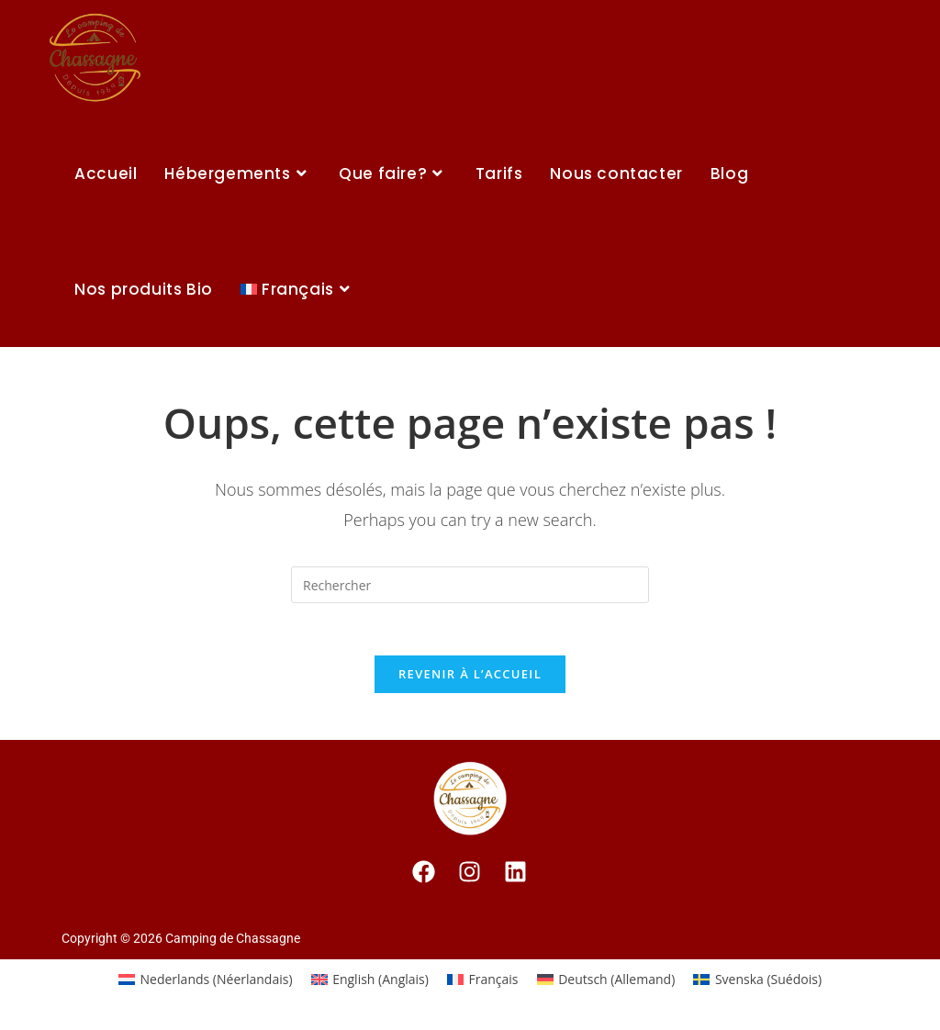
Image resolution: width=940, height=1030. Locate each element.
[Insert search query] (470, 584)
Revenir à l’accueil (470, 677)
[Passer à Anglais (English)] (370, 983)
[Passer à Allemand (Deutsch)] (606, 983)
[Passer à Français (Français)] (483, 983)
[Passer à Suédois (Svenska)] (757, 983)
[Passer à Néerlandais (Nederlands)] (205, 983)
